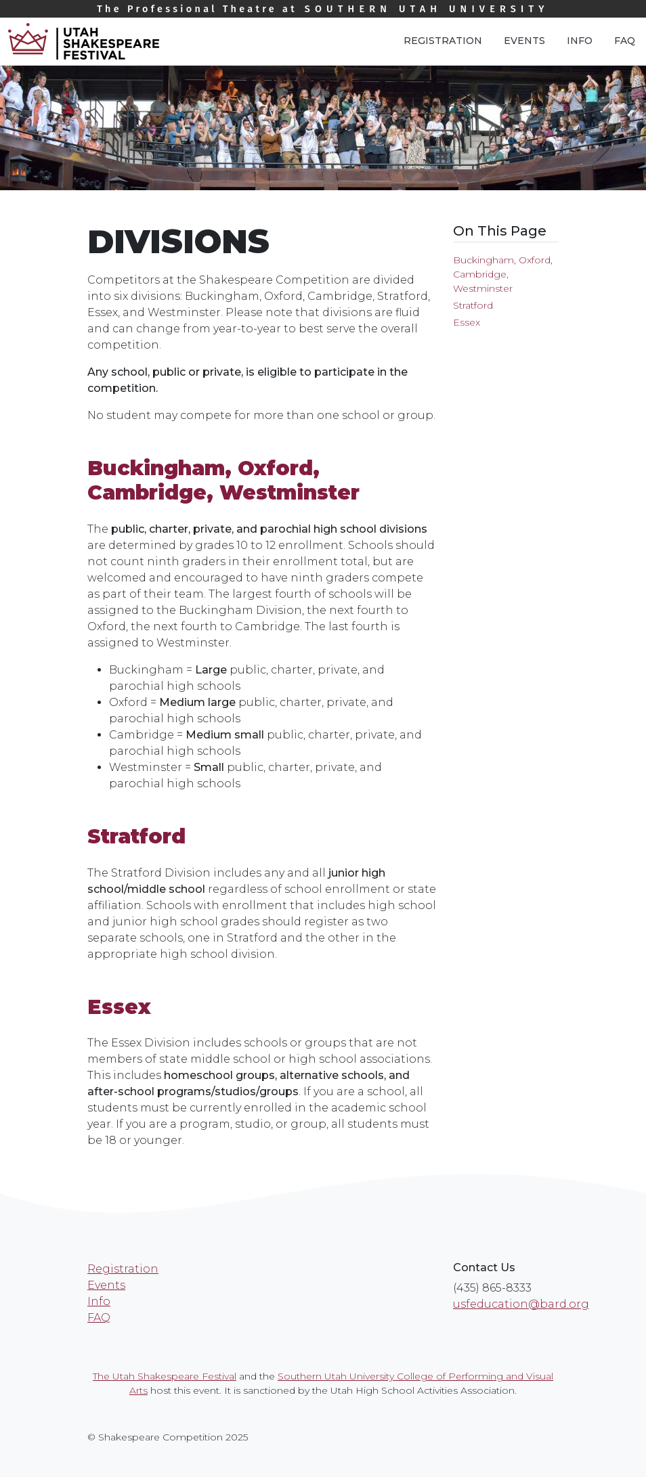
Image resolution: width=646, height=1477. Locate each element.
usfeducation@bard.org (521, 1304)
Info (580, 41)
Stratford (473, 305)
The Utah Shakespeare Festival (164, 1376)
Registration (443, 41)
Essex (466, 322)
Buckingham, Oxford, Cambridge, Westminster (503, 274)
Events (524, 41)
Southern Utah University (323, 9)
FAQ (624, 41)
